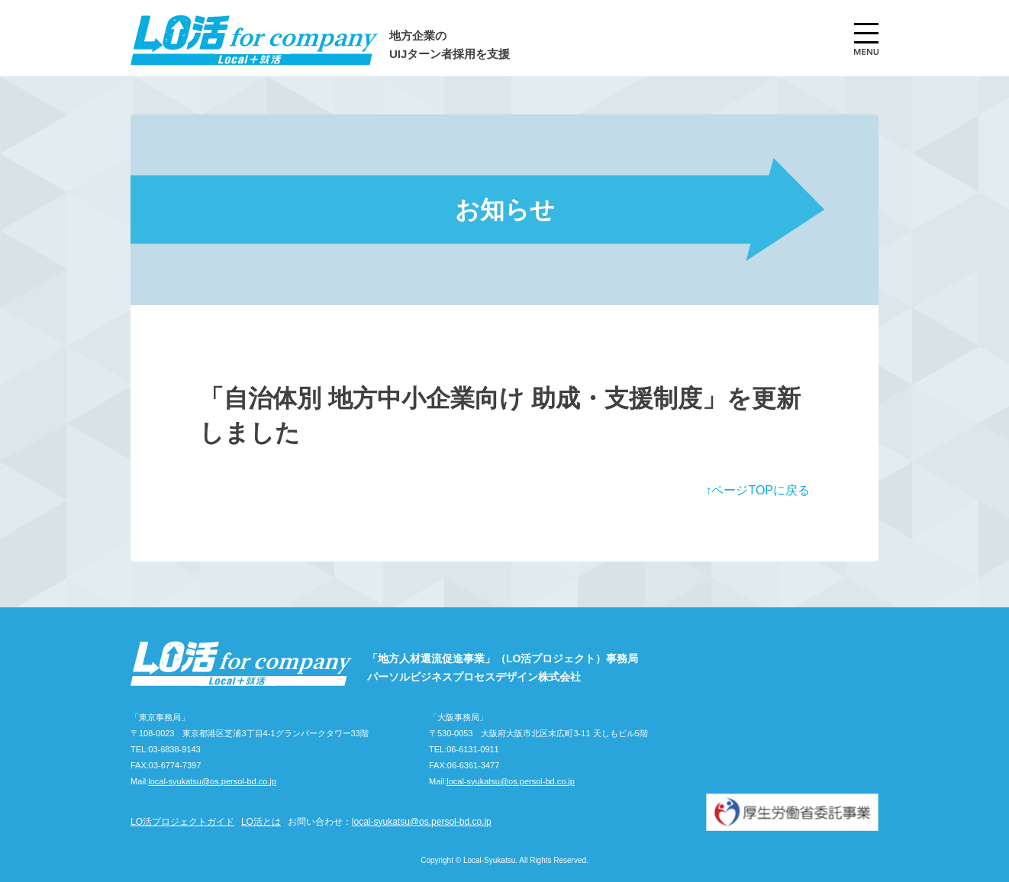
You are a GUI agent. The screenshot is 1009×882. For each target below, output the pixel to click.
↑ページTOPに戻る (757, 490)
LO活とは (261, 821)
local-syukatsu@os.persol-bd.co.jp (212, 781)
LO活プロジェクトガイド (182, 821)
